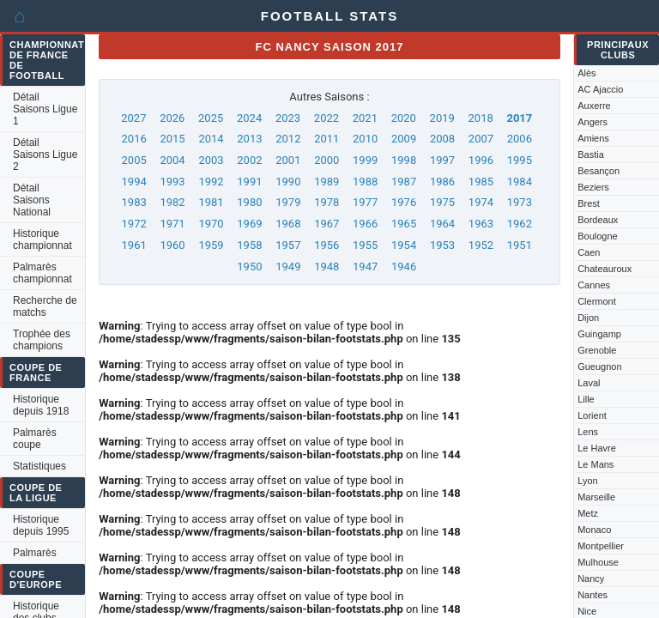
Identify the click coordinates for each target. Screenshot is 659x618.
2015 (172, 138)
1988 (365, 181)
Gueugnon (599, 366)
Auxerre (594, 105)
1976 (403, 202)
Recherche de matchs (45, 306)
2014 (210, 138)
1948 (326, 266)
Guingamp (599, 334)
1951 (519, 245)
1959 (210, 245)
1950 (249, 266)
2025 (210, 118)
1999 (365, 160)
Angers (592, 122)
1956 (326, 245)
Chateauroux (604, 269)
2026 (172, 118)
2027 (133, 118)
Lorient (592, 415)
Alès (586, 73)
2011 (326, 138)
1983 (134, 202)
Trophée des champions (41, 340)
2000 (326, 160)
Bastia (590, 154)
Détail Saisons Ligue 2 (45, 154)
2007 (481, 138)
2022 (326, 118)
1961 (134, 245)
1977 (365, 202)
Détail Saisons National (32, 200)
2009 (403, 138)
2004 (172, 160)
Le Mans (595, 464)
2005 (134, 160)
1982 (172, 202)
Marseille (596, 497)
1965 (403, 223)
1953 (442, 245)
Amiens (593, 138)
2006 (519, 138)
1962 (519, 223)
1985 (481, 181)
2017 (519, 118)
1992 (210, 181)
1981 (210, 202)
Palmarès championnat (42, 273)
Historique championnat (42, 239)
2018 (481, 118)
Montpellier (600, 546)
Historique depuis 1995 (41, 525)
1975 (442, 202)
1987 (403, 181)
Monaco (594, 529)
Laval (588, 383)
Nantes (592, 595)
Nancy (590, 578)
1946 (403, 266)
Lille (586, 399)
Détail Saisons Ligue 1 (45, 109)
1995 (519, 160)
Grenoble (596, 350)
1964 (442, 223)
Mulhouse (598, 562)
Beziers (593, 187)
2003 (210, 160)
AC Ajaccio (600, 89)
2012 (287, 138)
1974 (481, 202)
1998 (403, 160)
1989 (326, 181)
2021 (365, 118)
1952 (481, 245)
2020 (403, 118)
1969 (249, 223)
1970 (210, 223)
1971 (172, 223)
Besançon (598, 171)
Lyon (587, 481)
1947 (365, 266)
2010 (365, 138)
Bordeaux (597, 220)
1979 (287, 202)
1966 (365, 223)
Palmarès (35, 553)
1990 (287, 181)
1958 (249, 245)
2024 (249, 118)
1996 (481, 160)
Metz (587, 513)
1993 (172, 181)
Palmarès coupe (35, 439)
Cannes (593, 285)
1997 (442, 160)
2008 (442, 138)
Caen (588, 252)
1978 (326, 202)
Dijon (588, 317)
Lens (587, 432)
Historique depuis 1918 (41, 405)
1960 (172, 245)
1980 (249, 202)
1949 (287, 266)
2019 (442, 118)
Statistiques (39, 466)
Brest (588, 203)
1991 (249, 181)
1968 (287, 223)
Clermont (596, 301)
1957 (287, 245)
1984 (519, 181)
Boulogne (597, 236)
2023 (287, 118)
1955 (365, 245)
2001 (287, 160)
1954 (403, 245)
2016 (134, 138)
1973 (519, 202)
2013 (249, 138)
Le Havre (596, 448)
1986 (442, 181)
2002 (249, 160)
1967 (326, 223)
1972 (134, 223)
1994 (134, 181)
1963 (481, 223)
